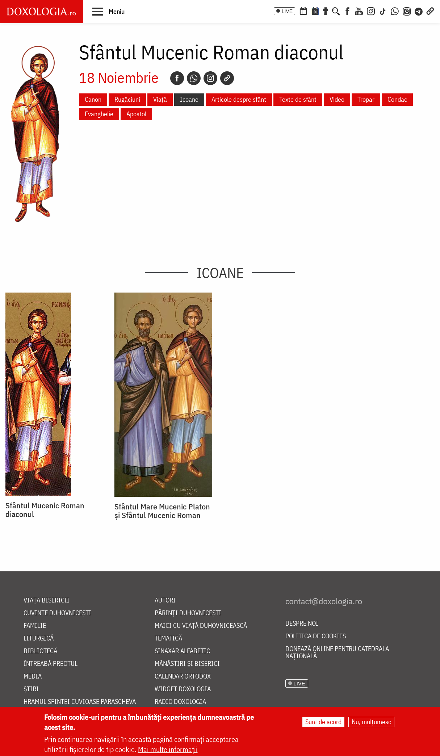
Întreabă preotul (50, 664)
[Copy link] (227, 78)
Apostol (136, 114)
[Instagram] (371, 10)
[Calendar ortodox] (303, 10)
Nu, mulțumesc (371, 722)
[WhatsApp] (395, 10)
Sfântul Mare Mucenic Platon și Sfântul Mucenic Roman (162, 511)
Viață (160, 99)
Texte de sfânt (298, 99)
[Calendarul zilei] (315, 10)
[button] (108, 11)
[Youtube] (359, 10)
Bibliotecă (40, 651)
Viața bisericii (47, 600)
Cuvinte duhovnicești (57, 613)
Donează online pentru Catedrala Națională (337, 652)
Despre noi (301, 623)
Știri (31, 689)
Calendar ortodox (183, 676)
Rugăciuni (127, 99)
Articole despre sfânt (238, 99)
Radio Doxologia (180, 702)
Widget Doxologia (183, 689)
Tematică (168, 638)
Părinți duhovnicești (188, 613)
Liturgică (39, 638)
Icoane (189, 99)
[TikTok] (383, 10)
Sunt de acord (323, 722)
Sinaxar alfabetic (182, 651)
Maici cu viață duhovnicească (201, 626)
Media (33, 676)
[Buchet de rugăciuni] (325, 10)
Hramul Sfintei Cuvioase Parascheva (80, 702)
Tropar (365, 99)
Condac (397, 99)
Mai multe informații (168, 750)
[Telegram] (419, 10)
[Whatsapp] (194, 78)
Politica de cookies (315, 636)
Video (337, 99)
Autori (165, 600)
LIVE (287, 11)
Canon (93, 99)
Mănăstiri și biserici (187, 664)
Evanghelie (99, 114)
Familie (35, 626)
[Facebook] (347, 10)
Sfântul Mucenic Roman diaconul (44, 509)
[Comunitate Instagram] (407, 10)
